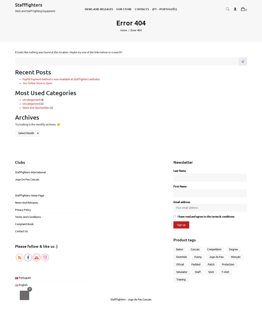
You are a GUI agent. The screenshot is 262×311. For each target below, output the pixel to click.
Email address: (210, 206)
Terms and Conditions (28, 217)
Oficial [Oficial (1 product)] (180, 264)
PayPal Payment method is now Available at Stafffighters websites (61, 79)
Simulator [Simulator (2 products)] (181, 272)
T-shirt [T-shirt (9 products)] (225, 272)
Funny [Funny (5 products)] (198, 256)
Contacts (142, 9)
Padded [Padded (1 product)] (196, 264)
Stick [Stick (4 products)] (211, 272)
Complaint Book (24, 224)
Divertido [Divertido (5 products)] (181, 256)
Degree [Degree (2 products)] (233, 249)
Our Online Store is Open (37, 83)
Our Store (124, 9)
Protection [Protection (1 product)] (228, 264)
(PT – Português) (164, 9)
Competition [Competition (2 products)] (214, 249)
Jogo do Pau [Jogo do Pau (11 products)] (216, 256)
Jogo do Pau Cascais (27, 179)
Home (123, 30)
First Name (180, 186)
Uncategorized (31, 99)
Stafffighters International (30, 172)
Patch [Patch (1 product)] (211, 264)
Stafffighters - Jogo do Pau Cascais (131, 299)
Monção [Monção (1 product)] (236, 256)
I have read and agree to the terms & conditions (206, 216)
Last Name (179, 171)
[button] (227, 9)
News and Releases (99, 9)
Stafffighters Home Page (29, 195)
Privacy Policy (23, 209)
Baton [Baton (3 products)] (179, 249)
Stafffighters (28, 5)
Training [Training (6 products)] (181, 279)
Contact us (21, 231)
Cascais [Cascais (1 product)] (195, 249)
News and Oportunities (36, 107)
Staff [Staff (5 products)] (198, 272)
